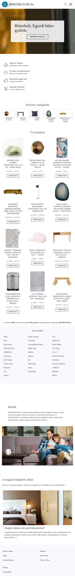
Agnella (7, 354)
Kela (60, 337)
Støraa (43, 365)
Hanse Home (27, 358)
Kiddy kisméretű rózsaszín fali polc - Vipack (37, 252)
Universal (7, 340)
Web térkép (44, 545)
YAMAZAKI (8, 350)
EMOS (61, 365)
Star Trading (45, 354)
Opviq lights (8, 365)
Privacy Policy (45, 550)
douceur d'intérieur (65, 358)
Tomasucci (63, 350)
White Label (45, 347)
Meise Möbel (8, 347)
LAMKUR (44, 361)
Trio (60, 361)
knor (42, 337)
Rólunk (5, 557)
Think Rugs (45, 358)
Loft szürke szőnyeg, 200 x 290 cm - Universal (37, 296)
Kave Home (45, 340)
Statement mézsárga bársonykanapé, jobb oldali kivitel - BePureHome (13, 208)
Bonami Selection (29, 354)
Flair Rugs (62, 347)
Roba (6, 337)
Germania (7, 358)
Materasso (26, 340)
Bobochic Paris (28, 347)
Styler (25, 361)
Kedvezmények (8, 550)
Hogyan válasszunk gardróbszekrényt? (24, 517)
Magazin (43, 541)
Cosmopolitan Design (64, 342)
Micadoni (7, 361)
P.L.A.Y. (43, 350)
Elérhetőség (7, 561)
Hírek (5, 545)
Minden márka (8, 541)
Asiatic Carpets (28, 337)
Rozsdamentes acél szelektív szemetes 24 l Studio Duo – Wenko (13, 298)
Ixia (60, 354)
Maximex (26, 365)
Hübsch (25, 350)
